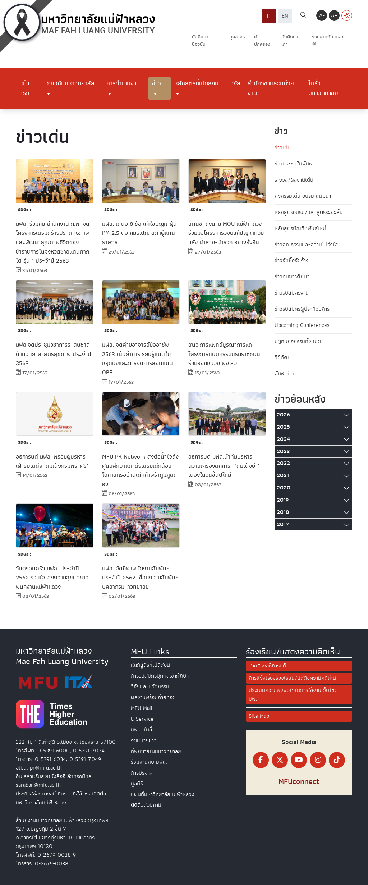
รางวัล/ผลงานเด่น (294, 180)
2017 (283, 524)
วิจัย (235, 83)
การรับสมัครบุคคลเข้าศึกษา (160, 676)
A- (322, 15)
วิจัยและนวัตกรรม (150, 686)
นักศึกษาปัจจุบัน (200, 40)
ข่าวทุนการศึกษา (292, 277)
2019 (283, 500)
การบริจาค (142, 770)
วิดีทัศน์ (283, 358)
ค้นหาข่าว (284, 374)
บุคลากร (237, 37)
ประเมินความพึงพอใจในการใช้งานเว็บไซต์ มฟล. (293, 695)
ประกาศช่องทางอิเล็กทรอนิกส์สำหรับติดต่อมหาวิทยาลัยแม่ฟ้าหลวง (61, 798)
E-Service (142, 717)
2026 (283, 415)
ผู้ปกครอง (262, 40)
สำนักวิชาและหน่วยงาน (271, 88)
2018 (283, 512)
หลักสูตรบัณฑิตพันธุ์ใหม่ (300, 228)
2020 (283, 488)
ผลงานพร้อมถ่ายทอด (153, 697)
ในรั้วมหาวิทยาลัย (323, 88)
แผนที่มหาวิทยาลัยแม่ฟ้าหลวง (162, 790)
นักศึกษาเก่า (289, 40)
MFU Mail (141, 707)
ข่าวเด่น (283, 147)
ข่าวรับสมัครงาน (292, 293)
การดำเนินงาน (123, 83)
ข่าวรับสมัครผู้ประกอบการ (302, 309)
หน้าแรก (24, 88)
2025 (283, 427)
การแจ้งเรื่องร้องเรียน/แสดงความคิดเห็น (292, 679)
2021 (283, 476)
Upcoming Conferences (302, 325)
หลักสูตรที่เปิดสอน (196, 83)
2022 (283, 464)
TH (269, 16)
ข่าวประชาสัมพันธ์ (293, 164)
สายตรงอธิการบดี (267, 666)
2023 (283, 451)
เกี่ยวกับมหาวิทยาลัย (70, 83)
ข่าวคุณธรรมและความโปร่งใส (306, 245)
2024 (283, 439)
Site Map (259, 717)
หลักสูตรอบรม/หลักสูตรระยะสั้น (309, 212)
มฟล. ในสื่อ (143, 728)
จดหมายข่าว (144, 738)
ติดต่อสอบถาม (146, 801)
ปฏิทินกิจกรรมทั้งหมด (298, 342)
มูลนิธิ (137, 780)
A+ (334, 15)
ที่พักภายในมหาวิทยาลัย (156, 749)
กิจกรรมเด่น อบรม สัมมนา (303, 196)
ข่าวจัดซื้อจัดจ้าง (292, 261)
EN (285, 16)
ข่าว (156, 83)
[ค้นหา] (303, 16)
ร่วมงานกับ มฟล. (149, 759)
